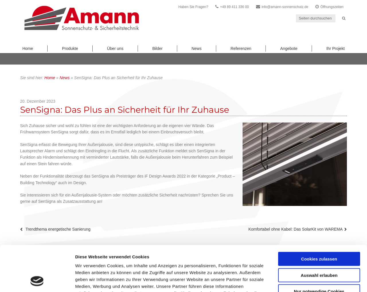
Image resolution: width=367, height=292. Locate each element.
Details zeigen (304, 280)
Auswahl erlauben (319, 232)
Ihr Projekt (335, 48)
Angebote (288, 48)
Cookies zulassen (319, 216)
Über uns (115, 48)
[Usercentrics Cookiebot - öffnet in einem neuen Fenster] (37, 281)
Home (27, 48)
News (197, 48)
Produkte (70, 48)
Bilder (157, 48)
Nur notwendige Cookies (319, 248)
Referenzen (241, 48)
